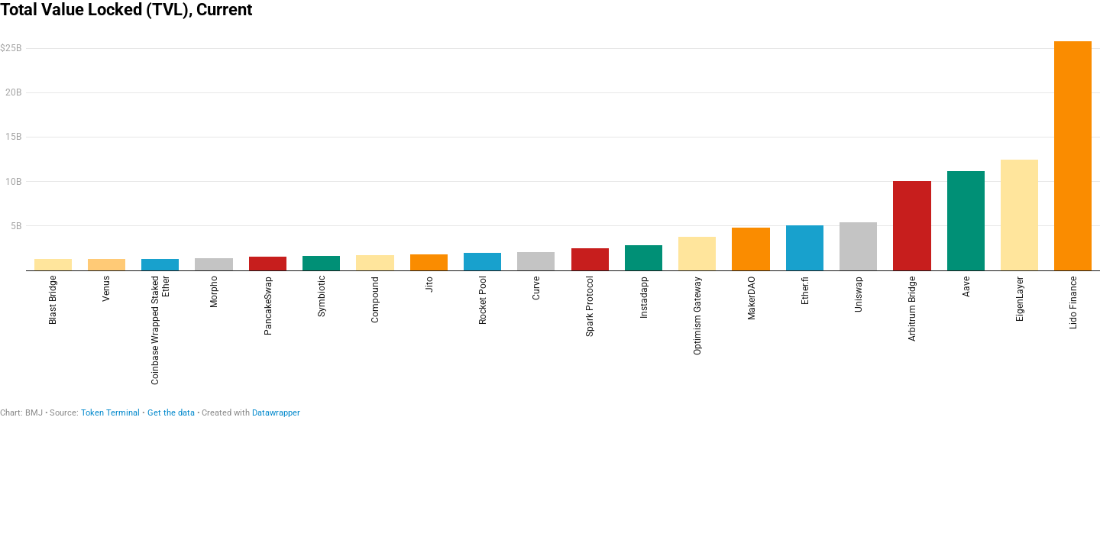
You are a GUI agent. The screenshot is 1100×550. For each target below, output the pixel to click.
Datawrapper (276, 413)
